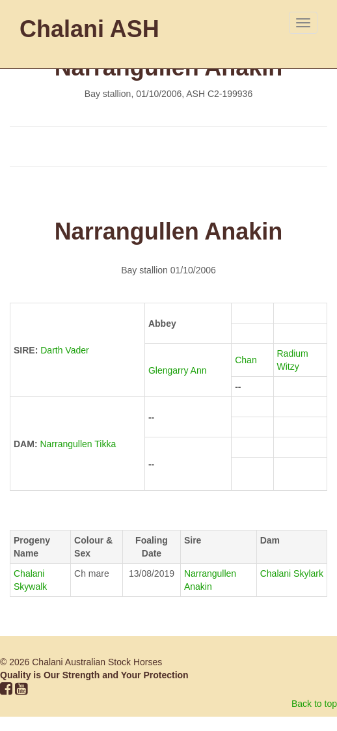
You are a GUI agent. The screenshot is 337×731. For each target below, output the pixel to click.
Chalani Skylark (291, 573)
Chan (247, 360)
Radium (294, 353)
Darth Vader (64, 350)
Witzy (288, 366)
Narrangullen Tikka (78, 444)
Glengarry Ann (178, 370)
